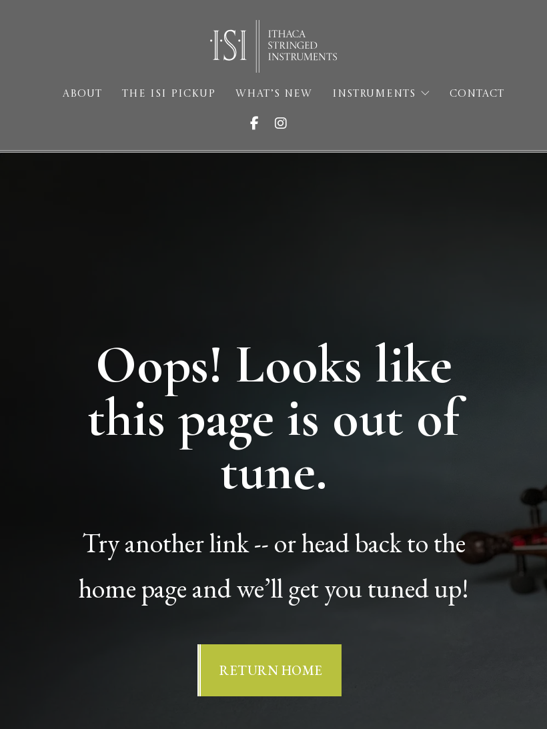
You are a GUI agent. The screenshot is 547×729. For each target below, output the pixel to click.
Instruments (374, 94)
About (82, 94)
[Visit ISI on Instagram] (286, 123)
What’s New (273, 94)
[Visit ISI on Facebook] (259, 123)
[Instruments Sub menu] (425, 93)
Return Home (271, 670)
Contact (477, 94)
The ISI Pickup (168, 94)
